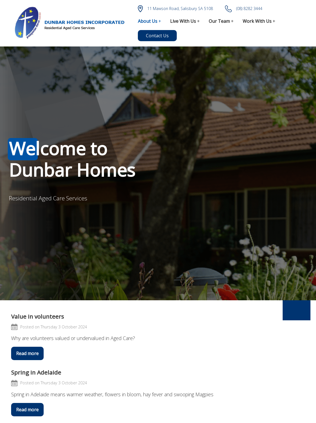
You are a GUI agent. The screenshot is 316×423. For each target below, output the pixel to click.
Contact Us (157, 36)
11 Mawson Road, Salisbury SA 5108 (175, 8)
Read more (27, 353)
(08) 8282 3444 (243, 8)
